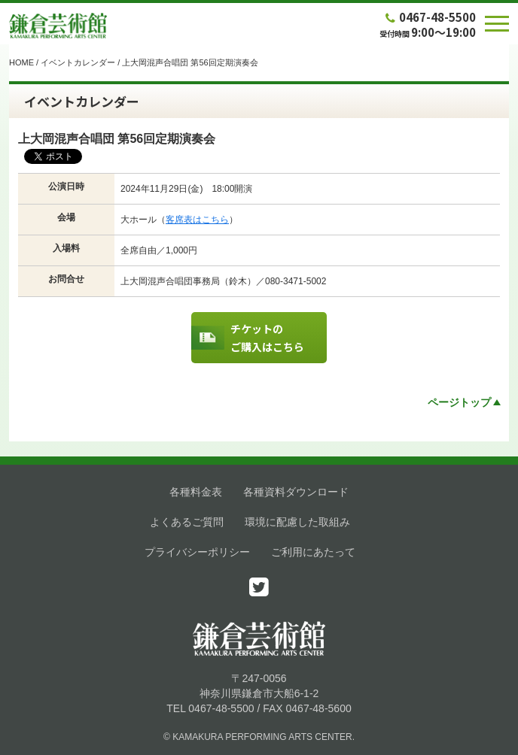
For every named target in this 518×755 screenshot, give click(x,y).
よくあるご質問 (187, 522)
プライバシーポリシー (197, 552)
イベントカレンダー (78, 62)
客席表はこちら (197, 219)
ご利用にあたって (313, 552)
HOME (21, 62)
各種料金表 (195, 492)
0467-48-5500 (429, 17)
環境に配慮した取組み (297, 522)
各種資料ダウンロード (296, 492)
